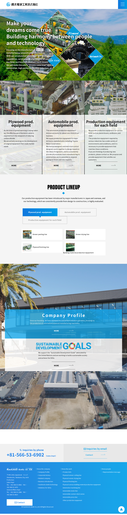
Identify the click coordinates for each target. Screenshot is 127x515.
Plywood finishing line (70, 483)
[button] (60, 78)
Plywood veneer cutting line (72, 476)
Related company (44, 479)
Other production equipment (72, 501)
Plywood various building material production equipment (82, 486)
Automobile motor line (70, 492)
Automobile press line (70, 498)
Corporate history (44, 476)
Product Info (67, 473)
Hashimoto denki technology (48, 486)
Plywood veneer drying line (72, 479)
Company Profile (44, 473)
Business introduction (45, 483)
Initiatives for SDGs (44, 489)
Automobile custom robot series (74, 495)
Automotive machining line (71, 489)
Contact (89, 456)
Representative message (111, 473)
